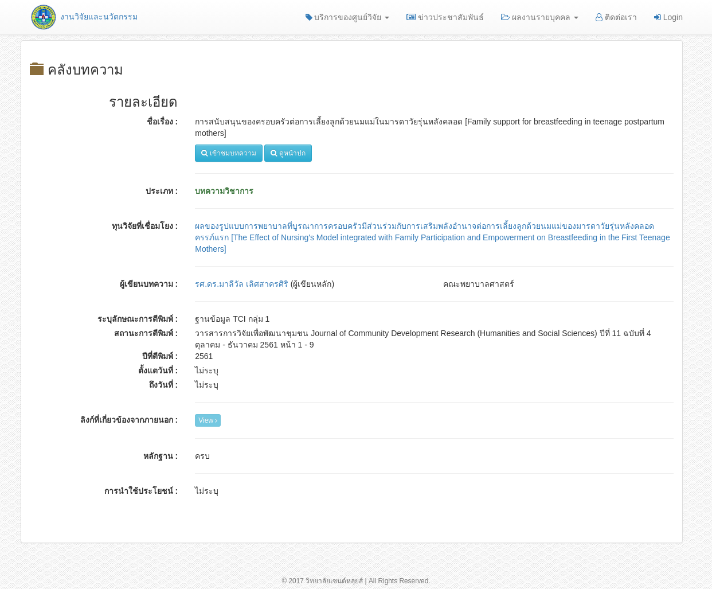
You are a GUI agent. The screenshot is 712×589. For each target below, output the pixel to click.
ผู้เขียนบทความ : (149, 283)
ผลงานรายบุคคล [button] (539, 17)
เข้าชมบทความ (228, 153)
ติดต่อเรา (616, 17)
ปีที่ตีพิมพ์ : (160, 356)
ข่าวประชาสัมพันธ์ (445, 17)
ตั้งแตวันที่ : (158, 370)
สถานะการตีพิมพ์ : (146, 333)
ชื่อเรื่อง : (162, 121)
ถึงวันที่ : (163, 384)
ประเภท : (162, 191)
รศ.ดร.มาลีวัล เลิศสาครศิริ (241, 283)
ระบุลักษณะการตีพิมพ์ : (137, 318)
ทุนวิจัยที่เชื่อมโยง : (145, 226)
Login (668, 17)
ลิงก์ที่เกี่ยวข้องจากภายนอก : (129, 419)
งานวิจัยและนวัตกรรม (83, 16)
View (207, 420)
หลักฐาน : (160, 456)
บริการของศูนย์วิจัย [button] (348, 17)
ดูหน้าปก (288, 153)
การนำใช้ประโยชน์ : (141, 491)
